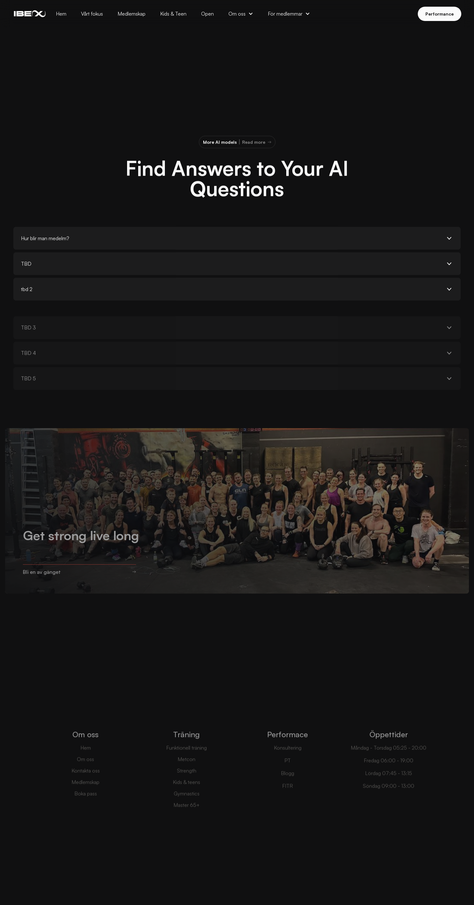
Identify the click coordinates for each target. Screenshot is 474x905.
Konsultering (287, 757)
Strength (186, 780)
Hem (85, 757)
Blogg (287, 783)
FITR (287, 795)
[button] (240, 13)
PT (287, 770)
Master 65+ (186, 814)
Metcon (186, 769)
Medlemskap (85, 792)
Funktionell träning (186, 757)
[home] (30, 13)
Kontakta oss (85, 780)
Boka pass (85, 803)
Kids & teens (186, 792)
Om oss (85, 769)
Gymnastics (187, 803)
